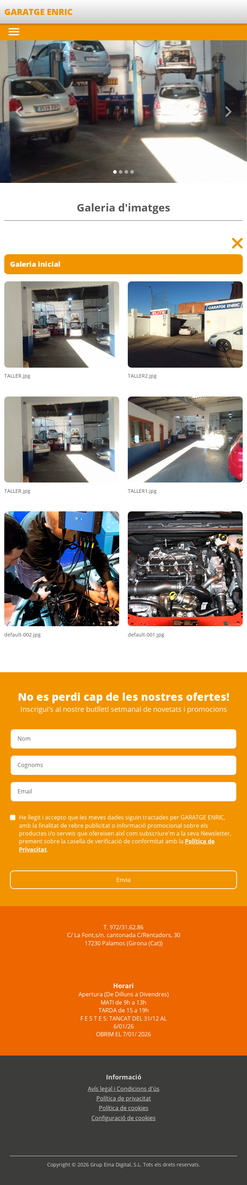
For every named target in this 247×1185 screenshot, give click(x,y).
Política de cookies (123, 1108)
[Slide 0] (115, 172)
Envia (123, 880)
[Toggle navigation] (14, 32)
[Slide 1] (120, 172)
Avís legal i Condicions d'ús (124, 1089)
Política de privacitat (123, 1098)
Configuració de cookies (123, 1118)
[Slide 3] (132, 172)
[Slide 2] (126, 172)
